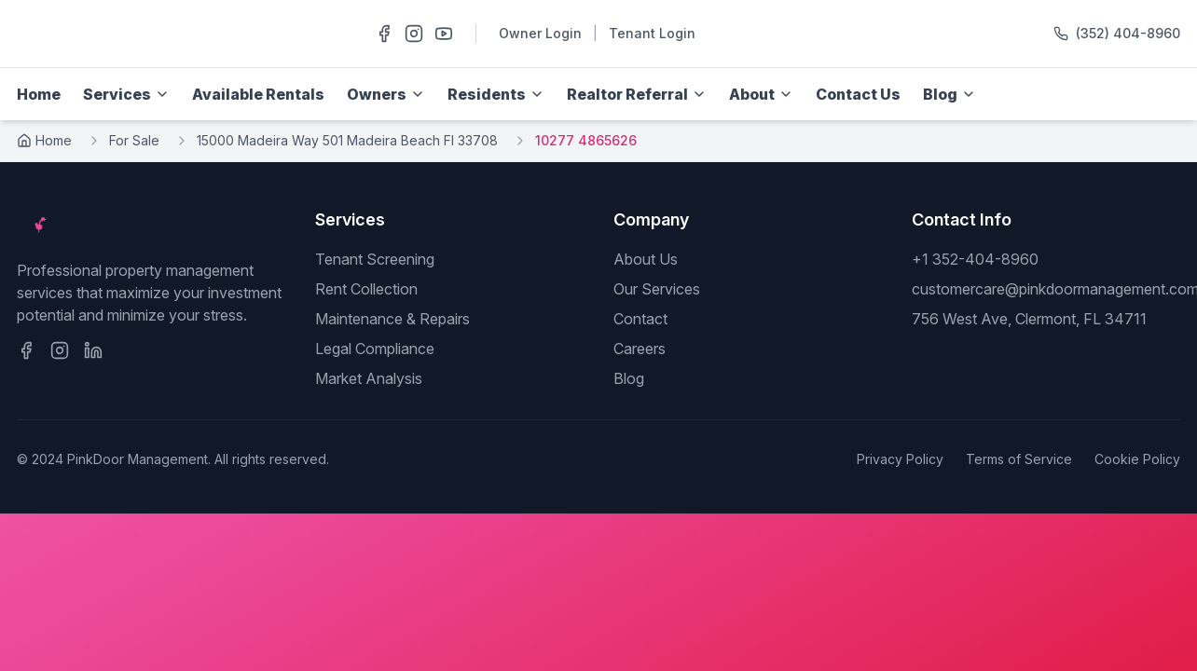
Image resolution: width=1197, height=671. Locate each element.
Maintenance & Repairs (392, 318)
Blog (628, 378)
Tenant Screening (374, 259)
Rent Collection (366, 289)
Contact (640, 318)
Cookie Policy (1137, 459)
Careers (639, 348)
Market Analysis (368, 378)
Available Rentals (258, 94)
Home (39, 94)
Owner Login (540, 33)
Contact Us (858, 94)
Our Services (656, 289)
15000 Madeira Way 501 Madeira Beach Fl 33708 (347, 140)
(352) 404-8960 (1128, 33)
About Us (645, 259)
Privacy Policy (900, 459)
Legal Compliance (374, 348)
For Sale (134, 140)
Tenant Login (652, 33)
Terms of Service (1019, 459)
